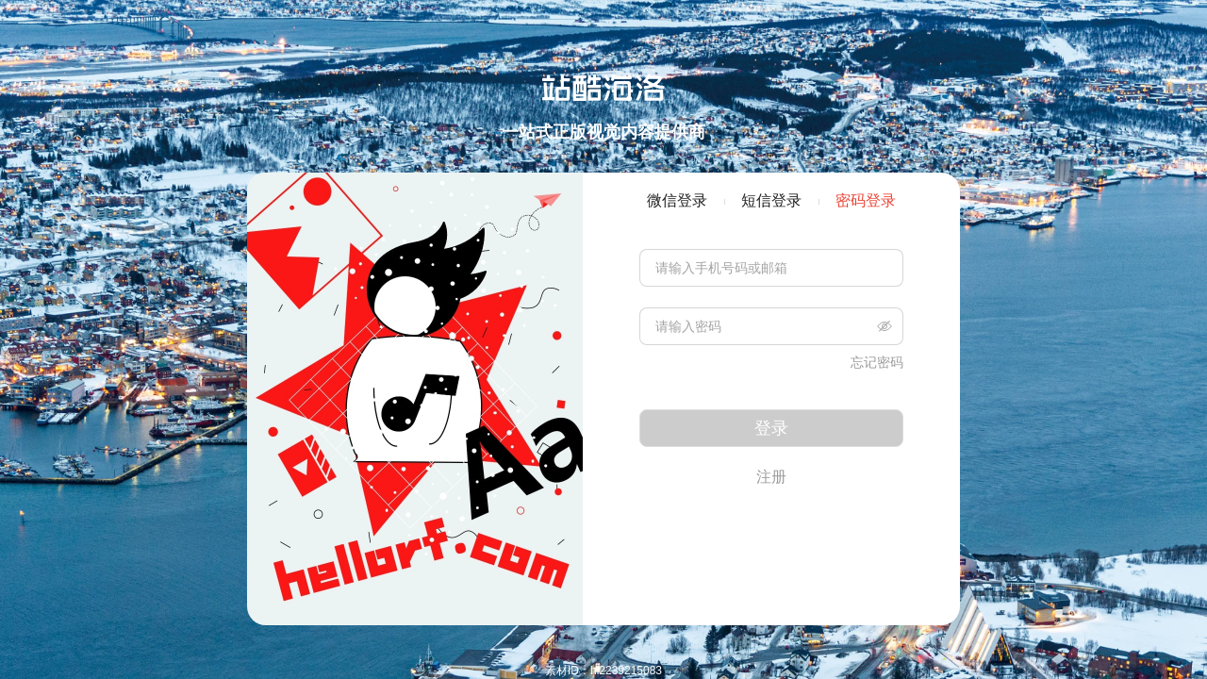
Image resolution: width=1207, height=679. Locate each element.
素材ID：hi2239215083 (603, 670)
